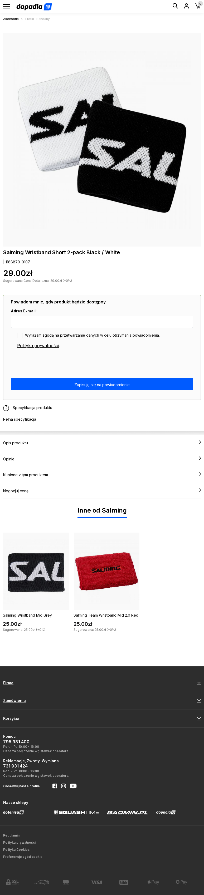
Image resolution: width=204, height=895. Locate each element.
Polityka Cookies (16, 850)
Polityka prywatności (38, 345)
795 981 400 (16, 741)
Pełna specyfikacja (19, 419)
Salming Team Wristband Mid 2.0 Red (106, 615)
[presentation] (51, 363)
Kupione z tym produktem (102, 474)
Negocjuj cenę (102, 490)
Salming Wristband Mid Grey (27, 615)
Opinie (102, 458)
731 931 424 (15, 766)
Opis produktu (102, 442)
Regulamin (11, 835)
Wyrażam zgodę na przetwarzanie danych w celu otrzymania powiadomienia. (92, 335)
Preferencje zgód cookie (22, 857)
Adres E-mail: (24, 311)
